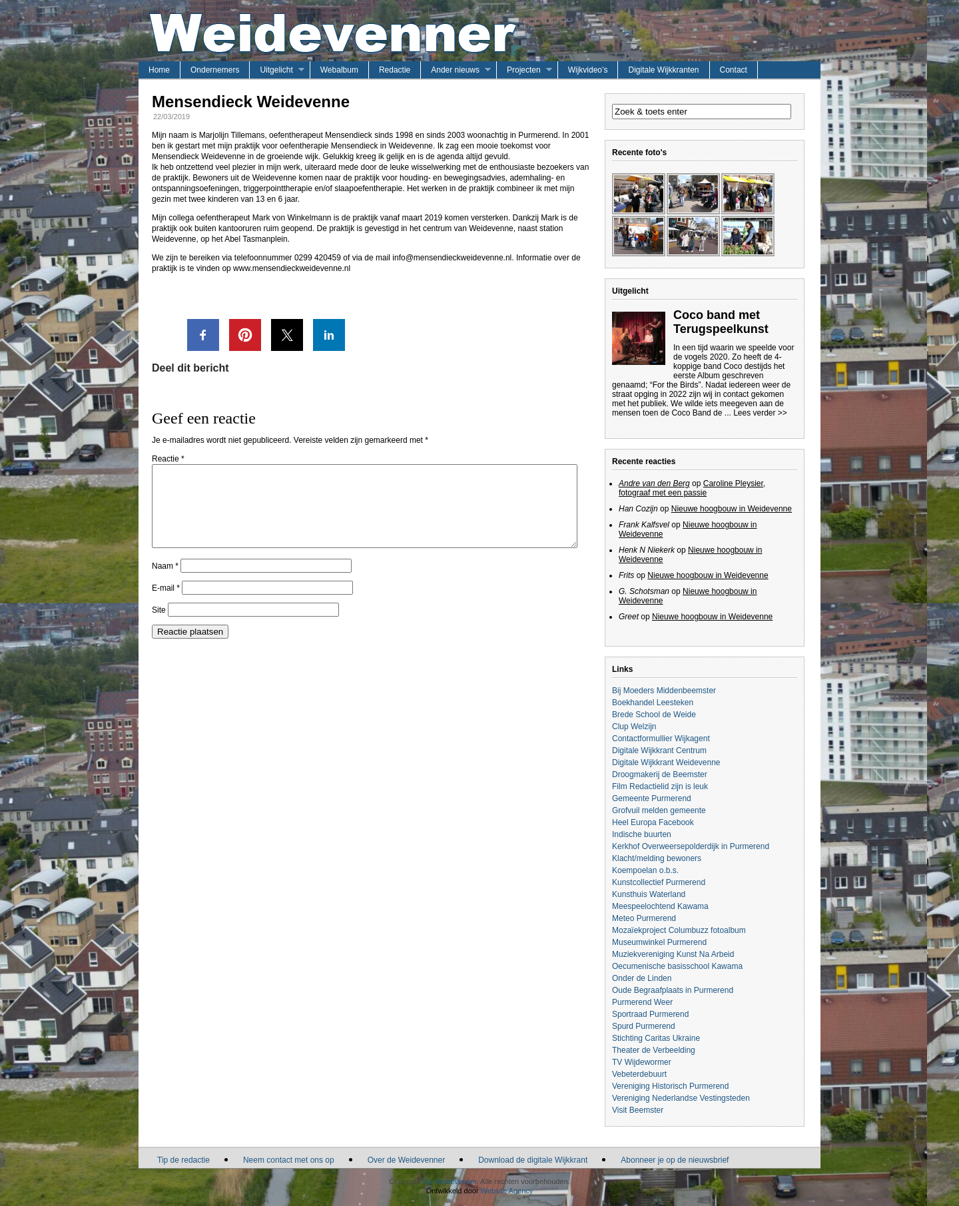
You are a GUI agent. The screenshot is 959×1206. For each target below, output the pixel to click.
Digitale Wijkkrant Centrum (659, 750)
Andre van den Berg (654, 483)
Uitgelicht (276, 70)
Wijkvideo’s (588, 70)
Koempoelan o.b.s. (645, 870)
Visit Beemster (637, 1110)
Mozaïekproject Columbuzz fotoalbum (679, 930)
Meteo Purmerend (644, 918)
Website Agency (507, 1191)
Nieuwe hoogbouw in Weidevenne (731, 508)
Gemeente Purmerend (651, 798)
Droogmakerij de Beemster (659, 774)
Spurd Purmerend (643, 1026)
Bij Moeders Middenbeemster (664, 690)
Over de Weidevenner (407, 1160)
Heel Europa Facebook (653, 822)
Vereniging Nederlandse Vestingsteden (681, 1098)
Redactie (394, 70)
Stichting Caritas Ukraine (656, 1038)
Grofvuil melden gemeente (659, 810)
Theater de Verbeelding (653, 1050)
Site (159, 626)
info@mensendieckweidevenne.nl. (452, 257)
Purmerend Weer (642, 1002)
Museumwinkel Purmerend (659, 942)
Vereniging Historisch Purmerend (670, 1086)
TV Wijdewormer (641, 1062)
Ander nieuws (455, 70)
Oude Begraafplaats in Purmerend (672, 990)
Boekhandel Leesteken (652, 702)
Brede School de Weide (654, 714)
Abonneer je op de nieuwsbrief (675, 1160)
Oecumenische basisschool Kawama (677, 966)
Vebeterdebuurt (639, 1074)
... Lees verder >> (756, 413)
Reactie (168, 458)
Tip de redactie (183, 1160)
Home (159, 70)
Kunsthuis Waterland (648, 894)
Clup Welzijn (634, 726)
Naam (165, 582)
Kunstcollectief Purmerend (658, 882)
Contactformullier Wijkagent (661, 738)
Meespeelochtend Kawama (660, 906)
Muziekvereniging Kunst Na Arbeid (673, 954)
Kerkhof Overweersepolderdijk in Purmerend (690, 846)
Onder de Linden (641, 978)
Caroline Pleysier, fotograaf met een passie (692, 488)
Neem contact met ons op (288, 1160)
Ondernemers (214, 70)
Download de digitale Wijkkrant (532, 1160)
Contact (733, 70)
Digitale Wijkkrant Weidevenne (666, 762)
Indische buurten (641, 834)
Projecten (524, 70)
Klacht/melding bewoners (656, 858)
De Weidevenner (449, 1181)
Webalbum (339, 70)
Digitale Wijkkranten (663, 70)
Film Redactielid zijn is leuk (660, 786)
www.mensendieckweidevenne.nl (291, 268)
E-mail (166, 604)
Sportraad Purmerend (650, 1014)
